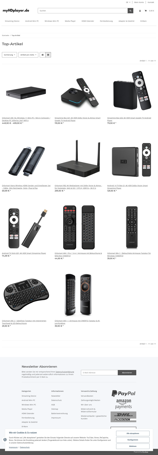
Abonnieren (127, 372)
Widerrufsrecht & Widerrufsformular (89, 410)
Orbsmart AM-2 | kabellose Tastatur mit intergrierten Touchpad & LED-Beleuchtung (24, 322)
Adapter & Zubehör (30, 422)
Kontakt (151, 2)
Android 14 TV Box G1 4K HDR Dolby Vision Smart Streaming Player (127, 186)
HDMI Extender (28, 413)
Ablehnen (132, 446)
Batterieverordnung (59, 413)
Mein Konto (139, 2)
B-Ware (25, 426)
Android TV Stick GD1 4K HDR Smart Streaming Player (24, 253)
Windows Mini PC (29, 404)
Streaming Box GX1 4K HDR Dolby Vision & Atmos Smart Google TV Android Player (77, 119)
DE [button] (127, 2)
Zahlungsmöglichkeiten (90, 400)
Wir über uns (86, 404)
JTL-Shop (145, 452)
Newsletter (55, 396)
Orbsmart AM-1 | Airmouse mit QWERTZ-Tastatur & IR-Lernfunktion (77, 322)
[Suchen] (83, 10)
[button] (140, 10)
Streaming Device (29, 396)
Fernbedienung (28, 418)
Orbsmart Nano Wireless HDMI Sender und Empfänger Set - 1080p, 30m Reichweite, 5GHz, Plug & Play (26, 186)
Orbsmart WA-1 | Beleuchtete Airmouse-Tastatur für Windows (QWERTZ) (129, 254)
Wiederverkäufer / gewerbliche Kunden (94, 417)
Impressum (13, 447)
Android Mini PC (28, 400)
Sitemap (54, 409)
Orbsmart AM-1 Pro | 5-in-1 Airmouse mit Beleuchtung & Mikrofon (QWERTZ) (78, 254)
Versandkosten (87, 396)
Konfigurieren (133, 440)
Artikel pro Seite (27, 55)
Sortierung (8, 55)
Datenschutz (25, 447)
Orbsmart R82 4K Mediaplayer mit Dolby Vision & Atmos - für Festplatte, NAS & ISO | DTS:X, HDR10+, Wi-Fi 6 (78, 186)
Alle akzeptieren (133, 433)
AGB (53, 404)
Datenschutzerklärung (65, 372)
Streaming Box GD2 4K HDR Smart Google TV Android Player (129, 119)
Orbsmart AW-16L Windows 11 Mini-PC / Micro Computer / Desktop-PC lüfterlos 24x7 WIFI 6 (26, 119)
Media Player (27, 409)
